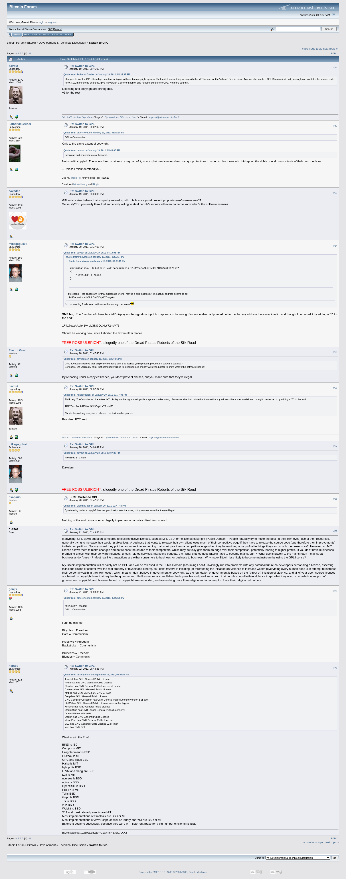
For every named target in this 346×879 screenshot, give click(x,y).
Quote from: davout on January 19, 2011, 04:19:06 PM (91, 252)
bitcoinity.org (80, 184)
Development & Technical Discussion (62, 42)
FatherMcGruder (20, 124)
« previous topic (312, 48)
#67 (335, 446)
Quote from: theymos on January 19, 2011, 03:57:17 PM (95, 257)
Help (27, 34)
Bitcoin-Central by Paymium (77, 117)
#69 (335, 531)
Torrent (58, 29)
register (52, 22)
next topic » (330, 48)
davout (13, 65)
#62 (335, 125)
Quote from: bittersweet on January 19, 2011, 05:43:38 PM (93, 132)
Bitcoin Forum (15, 42)
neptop (13, 665)
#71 (335, 667)
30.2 (50, 29)
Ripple (95, 184)
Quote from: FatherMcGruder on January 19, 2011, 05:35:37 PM (96, 74)
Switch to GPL (98, 42)
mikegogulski (18, 243)
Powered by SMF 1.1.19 (152, 872)
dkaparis (14, 497)
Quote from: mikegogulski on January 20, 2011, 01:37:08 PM (95, 395)
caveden (14, 191)
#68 (335, 498)
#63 (335, 193)
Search (36, 34)
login (42, 22)
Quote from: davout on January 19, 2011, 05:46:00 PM (91, 150)
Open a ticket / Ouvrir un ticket (121, 117)
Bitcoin (31, 42)
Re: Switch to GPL (82, 65)
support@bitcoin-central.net (164, 117)
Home (17, 34)
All (29, 53)
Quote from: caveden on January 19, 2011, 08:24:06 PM (92, 359)
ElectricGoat (17, 350)
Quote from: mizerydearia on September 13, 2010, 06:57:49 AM (96, 674)
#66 (335, 387)
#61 (335, 67)
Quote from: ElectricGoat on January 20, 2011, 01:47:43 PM (94, 506)
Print (333, 53)
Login (46, 34)
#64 (335, 245)
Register (57, 34)
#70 (335, 591)
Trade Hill (76, 177)
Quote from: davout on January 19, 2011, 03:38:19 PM (97, 261)
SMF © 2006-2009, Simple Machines (187, 872)
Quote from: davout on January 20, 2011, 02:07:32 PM (91, 453)
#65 (335, 352)
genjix (13, 589)
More (68, 34)
